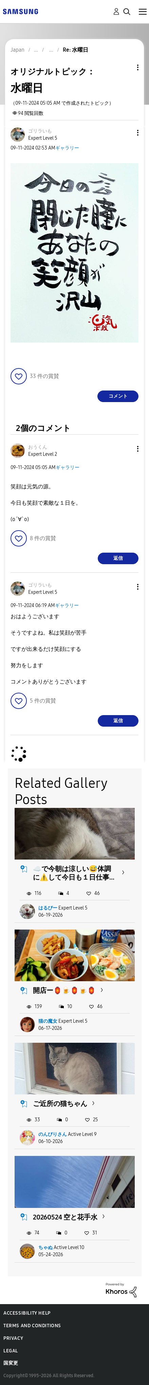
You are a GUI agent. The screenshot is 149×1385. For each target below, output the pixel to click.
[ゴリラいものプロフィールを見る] (40, 131)
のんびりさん (52, 1134)
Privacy (13, 1338)
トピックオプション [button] (126, 67)
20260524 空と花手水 (65, 1217)
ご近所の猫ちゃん (60, 1104)
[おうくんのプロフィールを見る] (37, 447)
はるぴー (47, 908)
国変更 (10, 1363)
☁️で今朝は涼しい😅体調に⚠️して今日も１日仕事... (73, 873)
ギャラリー (67, 148)
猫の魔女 (47, 1021)
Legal (10, 1351)
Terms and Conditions (32, 1326)
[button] (126, 132)
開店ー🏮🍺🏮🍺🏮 (64, 990)
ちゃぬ (45, 1247)
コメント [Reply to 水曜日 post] (118, 396)
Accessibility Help (27, 1313)
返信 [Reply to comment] (118, 558)
